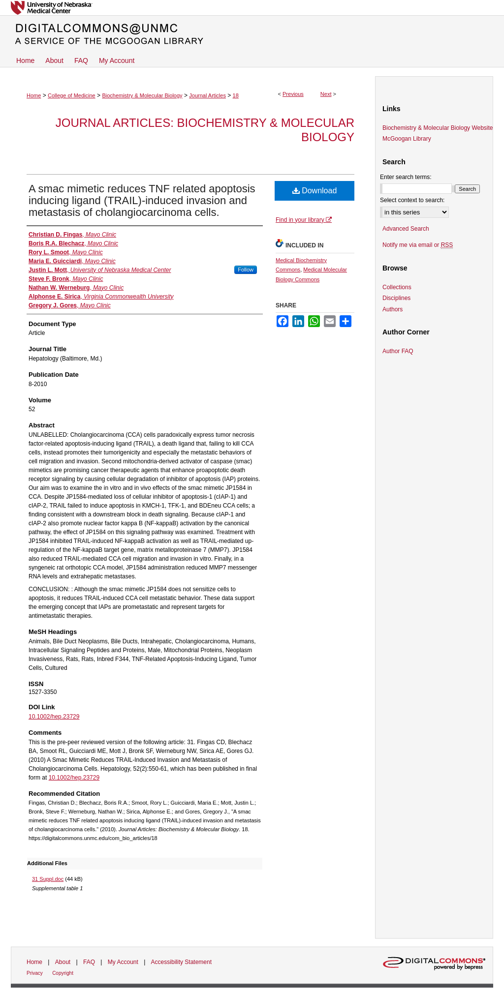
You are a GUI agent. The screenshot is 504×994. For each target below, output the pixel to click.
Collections (396, 287)
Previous (293, 94)
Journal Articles (207, 95)
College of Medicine (71, 95)
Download (314, 190)
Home (34, 95)
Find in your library (304, 219)
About (62, 962)
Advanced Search (405, 228)
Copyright (62, 973)
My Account (123, 962)
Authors (392, 309)
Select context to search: (412, 200)
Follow (245, 269)
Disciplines (396, 298)
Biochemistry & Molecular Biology (142, 95)
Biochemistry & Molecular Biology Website (437, 127)
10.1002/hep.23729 (54, 716)
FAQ (89, 962)
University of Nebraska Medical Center (252, 7)
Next (326, 94)
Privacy (35, 973)
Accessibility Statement (181, 962)
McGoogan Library (406, 138)
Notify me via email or (417, 244)
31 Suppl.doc (47, 879)
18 (236, 95)
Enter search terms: (406, 177)
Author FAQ (397, 351)
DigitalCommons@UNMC (252, 34)
